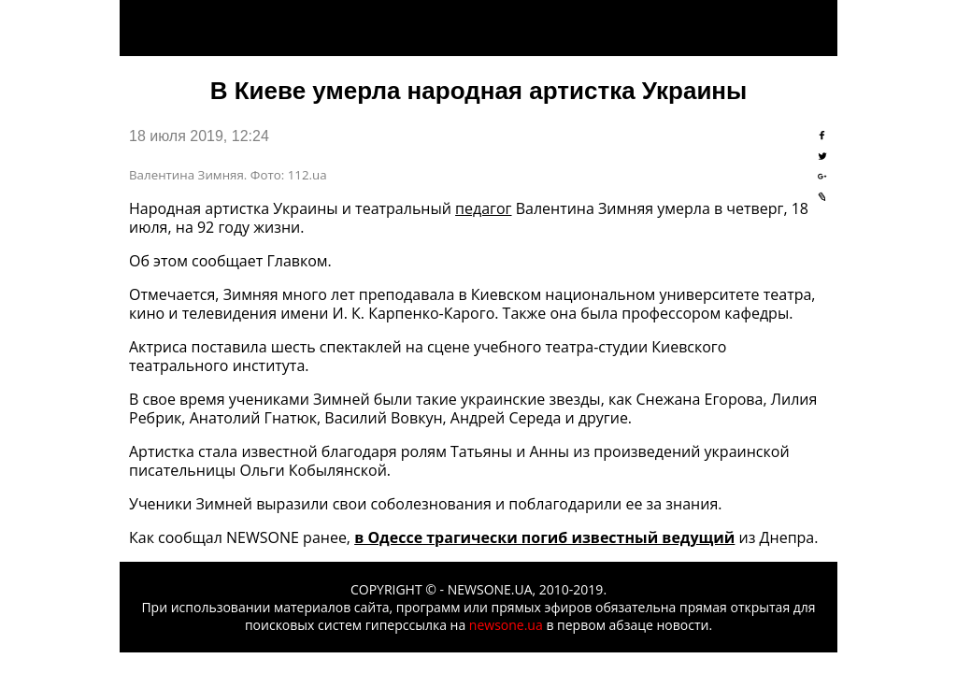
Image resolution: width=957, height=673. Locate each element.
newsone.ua (506, 625)
